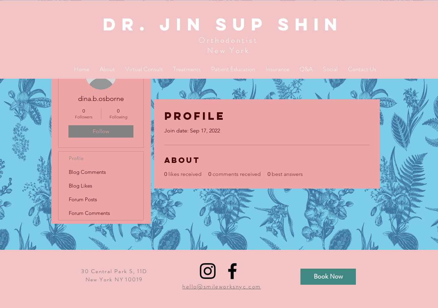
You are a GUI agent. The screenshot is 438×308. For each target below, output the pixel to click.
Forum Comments (89, 213)
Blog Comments (87, 172)
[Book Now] (328, 277)
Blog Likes (80, 185)
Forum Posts (83, 199)
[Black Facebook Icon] (232, 271)
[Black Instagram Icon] (207, 271)
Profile (76, 158)
